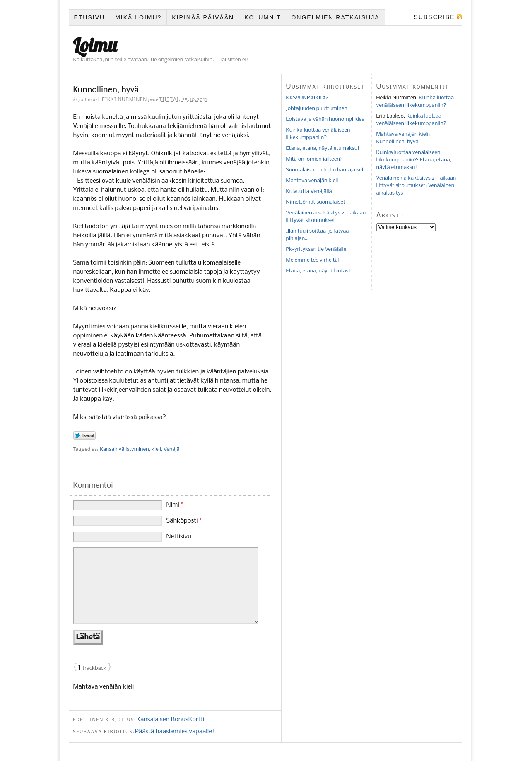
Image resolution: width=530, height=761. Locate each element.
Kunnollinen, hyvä (397, 141)
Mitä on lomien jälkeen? (314, 159)
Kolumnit (262, 17)
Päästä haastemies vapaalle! (174, 731)
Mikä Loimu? (138, 17)
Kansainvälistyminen (124, 449)
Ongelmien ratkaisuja (335, 17)
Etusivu (89, 17)
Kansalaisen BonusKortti (170, 719)
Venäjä (172, 449)
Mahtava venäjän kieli (103, 687)
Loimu (95, 45)
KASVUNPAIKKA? (307, 98)
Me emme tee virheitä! (313, 260)
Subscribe (434, 17)
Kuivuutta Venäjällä (309, 191)
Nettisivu (178, 536)
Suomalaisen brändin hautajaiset (325, 170)
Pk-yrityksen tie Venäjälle (316, 249)
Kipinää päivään (203, 17)
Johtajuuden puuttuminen (316, 108)
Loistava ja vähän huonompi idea (325, 119)
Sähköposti (184, 521)
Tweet (84, 436)
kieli (156, 449)
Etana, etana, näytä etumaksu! (322, 148)
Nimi (174, 505)
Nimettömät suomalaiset (315, 202)
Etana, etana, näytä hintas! (318, 271)
